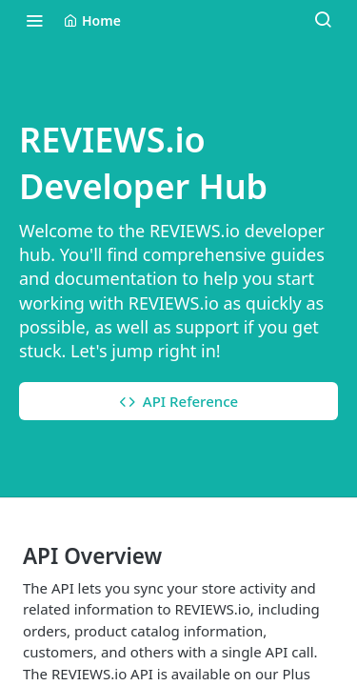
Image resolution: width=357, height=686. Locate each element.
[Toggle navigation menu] (34, 20)
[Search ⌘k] (322, 20)
